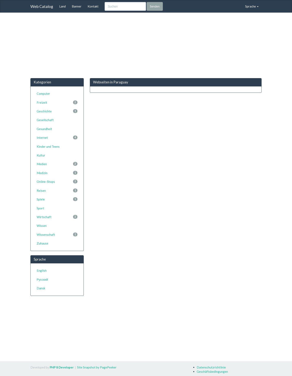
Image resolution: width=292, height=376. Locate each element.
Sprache (252, 6)
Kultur (41, 155)
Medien (57, 164)
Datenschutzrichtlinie (211, 367)
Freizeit (57, 102)
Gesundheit (44, 129)
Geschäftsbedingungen (212, 371)
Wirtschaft (57, 217)
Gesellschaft (45, 120)
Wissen (42, 225)
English (42, 270)
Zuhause (42, 243)
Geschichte (57, 111)
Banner (77, 6)
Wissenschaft (57, 234)
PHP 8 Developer (62, 367)
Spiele (57, 199)
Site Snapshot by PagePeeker (97, 367)
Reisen (57, 190)
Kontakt (93, 6)
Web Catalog (41, 6)
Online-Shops (57, 181)
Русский (42, 279)
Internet (57, 137)
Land (62, 6)
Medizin (57, 173)
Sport (40, 208)
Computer (43, 93)
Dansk (41, 288)
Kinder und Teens (48, 146)
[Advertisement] (146, 45)
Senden (155, 6)
